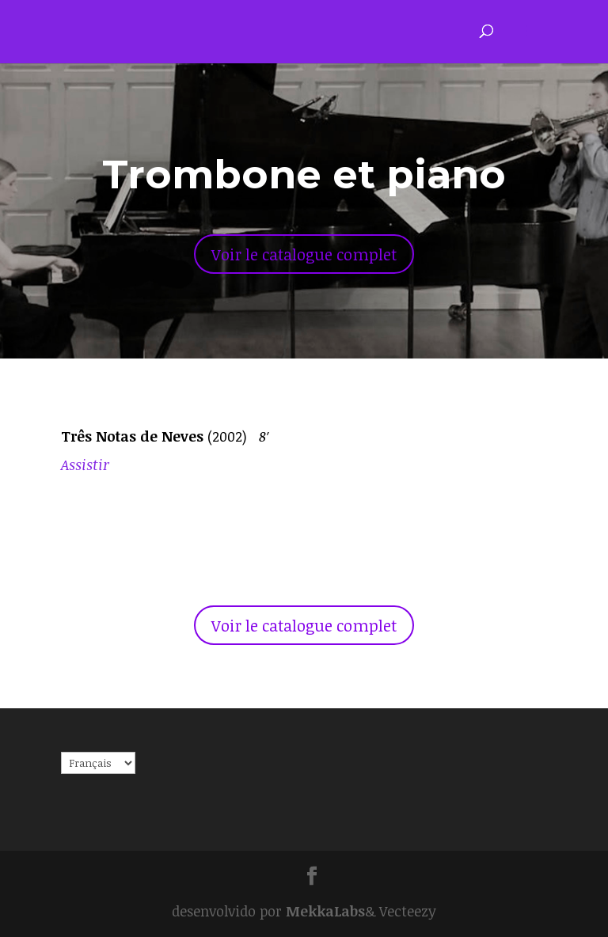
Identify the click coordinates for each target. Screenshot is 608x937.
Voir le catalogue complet (304, 254)
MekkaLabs (325, 910)
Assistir (85, 464)
